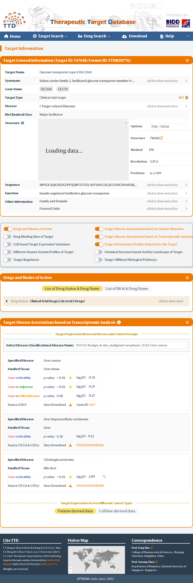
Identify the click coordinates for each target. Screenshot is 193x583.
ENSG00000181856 (90, 445)
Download (134, 36)
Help (167, 36)
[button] (114, 81)
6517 (92, 404)
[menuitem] (12, 36)
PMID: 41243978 (49, 564)
